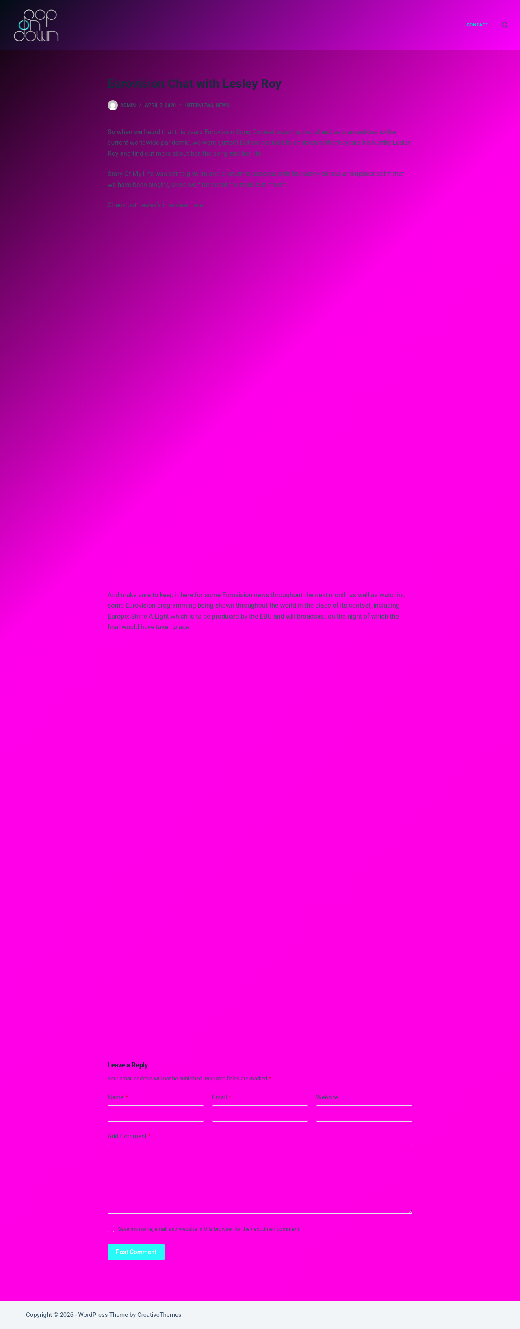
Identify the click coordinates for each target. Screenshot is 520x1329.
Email (222, 1097)
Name (118, 1097)
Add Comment (129, 1136)
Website (327, 1097)
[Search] (505, 25)
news (222, 105)
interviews (199, 105)
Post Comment (136, 1252)
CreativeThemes (159, 1314)
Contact (477, 25)
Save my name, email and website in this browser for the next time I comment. (209, 1229)
